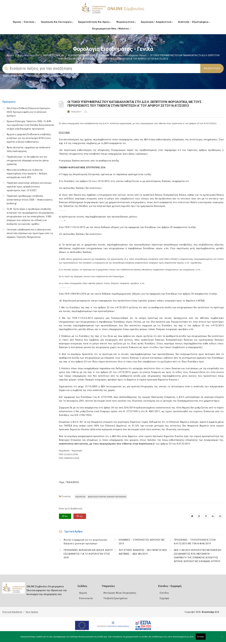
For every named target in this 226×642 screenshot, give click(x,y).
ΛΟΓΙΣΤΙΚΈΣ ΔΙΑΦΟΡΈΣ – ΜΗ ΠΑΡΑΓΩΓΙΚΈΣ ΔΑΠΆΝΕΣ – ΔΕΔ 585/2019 (143, 552)
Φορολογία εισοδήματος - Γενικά (129, 55)
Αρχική (10, 55)
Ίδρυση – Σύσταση (24, 22)
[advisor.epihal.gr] (220, 516)
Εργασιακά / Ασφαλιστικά (157, 22)
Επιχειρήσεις (57, 75)
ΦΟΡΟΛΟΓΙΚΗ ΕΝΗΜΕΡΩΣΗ (81, 55)
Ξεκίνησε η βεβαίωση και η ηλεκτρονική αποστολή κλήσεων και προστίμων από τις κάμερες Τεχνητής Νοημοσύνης (30, 233)
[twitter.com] (192, 516)
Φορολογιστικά (126, 22)
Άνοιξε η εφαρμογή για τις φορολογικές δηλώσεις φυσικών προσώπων (86, 541)
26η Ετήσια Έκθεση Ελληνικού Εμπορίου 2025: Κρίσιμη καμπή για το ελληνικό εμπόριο (28, 112)
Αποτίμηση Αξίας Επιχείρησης (119, 592)
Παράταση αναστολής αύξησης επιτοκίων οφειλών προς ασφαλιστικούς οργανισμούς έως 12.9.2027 (29, 186)
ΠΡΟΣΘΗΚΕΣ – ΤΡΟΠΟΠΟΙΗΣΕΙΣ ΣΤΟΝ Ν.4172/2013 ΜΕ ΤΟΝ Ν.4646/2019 (195, 541)
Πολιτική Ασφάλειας (12, 612)
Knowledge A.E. (211, 612)
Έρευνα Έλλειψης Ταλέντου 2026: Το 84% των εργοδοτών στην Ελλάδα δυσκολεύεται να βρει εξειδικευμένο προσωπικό (30, 125)
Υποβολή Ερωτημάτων (115, 598)
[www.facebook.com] (199, 516)
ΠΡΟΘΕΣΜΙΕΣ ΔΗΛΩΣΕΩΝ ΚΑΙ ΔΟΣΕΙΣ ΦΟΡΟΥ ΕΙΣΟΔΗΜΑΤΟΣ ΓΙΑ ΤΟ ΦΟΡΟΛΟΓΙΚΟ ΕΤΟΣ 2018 (88, 554)
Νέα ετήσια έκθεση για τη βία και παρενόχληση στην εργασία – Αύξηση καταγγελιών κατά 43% (27, 173)
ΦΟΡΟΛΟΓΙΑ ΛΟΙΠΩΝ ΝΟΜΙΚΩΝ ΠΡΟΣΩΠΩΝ (107, 496)
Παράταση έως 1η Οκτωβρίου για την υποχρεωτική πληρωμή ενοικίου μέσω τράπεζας (28, 160)
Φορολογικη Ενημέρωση (38, 75)
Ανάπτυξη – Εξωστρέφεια (194, 22)
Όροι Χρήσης (32, 612)
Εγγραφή (164, 598)
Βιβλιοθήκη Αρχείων (28, 55)
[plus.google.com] (213, 516)
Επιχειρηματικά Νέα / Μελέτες (111, 28)
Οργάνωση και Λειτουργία (57, 22)
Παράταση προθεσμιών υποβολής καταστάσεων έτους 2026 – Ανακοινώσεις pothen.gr (30, 200)
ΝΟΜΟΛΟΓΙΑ (80, 496)
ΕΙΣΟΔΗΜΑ (104, 55)
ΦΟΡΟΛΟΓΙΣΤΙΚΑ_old (53, 55)
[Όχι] (222, 638)
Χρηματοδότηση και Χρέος (94, 22)
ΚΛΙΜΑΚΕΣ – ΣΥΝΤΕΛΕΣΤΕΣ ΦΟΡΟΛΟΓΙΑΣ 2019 (142, 541)
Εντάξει (200, 636)
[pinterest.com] (206, 516)
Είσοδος (164, 592)
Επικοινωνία (86, 598)
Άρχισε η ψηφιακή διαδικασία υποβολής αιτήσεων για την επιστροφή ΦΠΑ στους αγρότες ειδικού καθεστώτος (29, 138)
